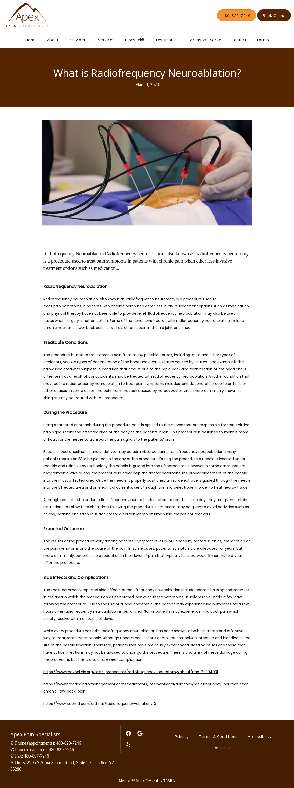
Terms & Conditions (218, 736)
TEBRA (169, 781)
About (53, 39)
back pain (95, 327)
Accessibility (260, 736)
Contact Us (223, 747)
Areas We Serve (205, 39)
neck (62, 327)
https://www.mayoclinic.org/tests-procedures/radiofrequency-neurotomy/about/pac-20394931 (130, 671)
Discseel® (135, 39)
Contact (238, 39)
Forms (263, 39)
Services (106, 39)
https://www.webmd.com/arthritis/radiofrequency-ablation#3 (99, 703)
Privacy (182, 736)
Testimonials (167, 39)
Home (31, 39)
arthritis (234, 383)
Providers (78, 39)
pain (57, 306)
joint (169, 327)
